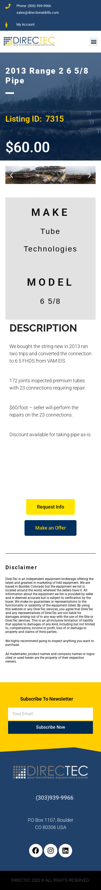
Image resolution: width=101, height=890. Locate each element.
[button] (93, 41)
